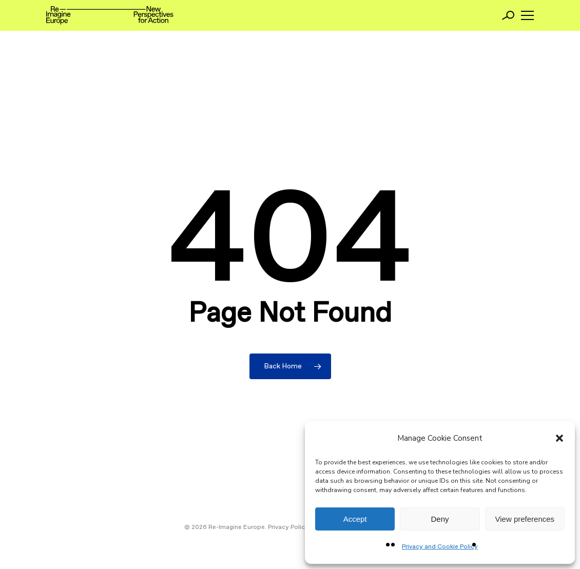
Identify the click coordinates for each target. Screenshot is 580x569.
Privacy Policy (288, 527)
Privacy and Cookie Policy (440, 547)
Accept (355, 519)
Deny (440, 519)
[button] (559, 438)
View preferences (525, 519)
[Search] (508, 15)
